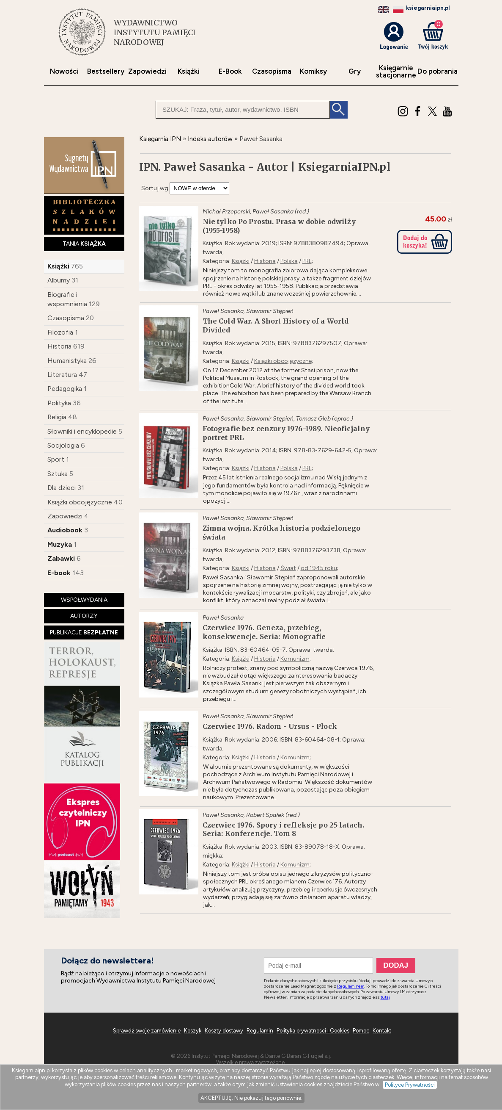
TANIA (84, 243)
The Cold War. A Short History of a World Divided (276, 325)
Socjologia (63, 445)
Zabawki (61, 558)
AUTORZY (84, 616)
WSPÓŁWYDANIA (84, 599)
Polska (289, 261)
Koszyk (192, 1030)
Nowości (64, 71)
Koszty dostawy (224, 1030)
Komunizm (295, 658)
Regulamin (260, 1030)
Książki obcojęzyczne (79, 502)
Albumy (58, 280)
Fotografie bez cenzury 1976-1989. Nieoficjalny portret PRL (286, 433)
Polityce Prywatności (410, 1085)
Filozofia (60, 332)
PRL (307, 261)
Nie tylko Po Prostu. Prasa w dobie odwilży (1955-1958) (279, 226)
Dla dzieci (61, 488)
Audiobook (64, 530)
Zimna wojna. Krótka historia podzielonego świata (282, 532)
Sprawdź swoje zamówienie (147, 1030)
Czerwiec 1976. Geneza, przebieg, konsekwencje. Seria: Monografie (264, 632)
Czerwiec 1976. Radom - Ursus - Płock (270, 726)
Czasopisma (271, 71)
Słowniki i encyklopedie (82, 431)
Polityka (59, 403)
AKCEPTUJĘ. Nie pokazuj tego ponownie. (251, 1098)
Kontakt (382, 1030)
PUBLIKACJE (84, 632)
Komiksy (313, 71)
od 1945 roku (319, 568)
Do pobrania (437, 71)
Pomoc (361, 1030)
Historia (59, 346)
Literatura (62, 375)
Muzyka (59, 544)
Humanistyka (67, 361)
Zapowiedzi (147, 71)
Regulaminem (350, 986)
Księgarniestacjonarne (396, 71)
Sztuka (57, 474)
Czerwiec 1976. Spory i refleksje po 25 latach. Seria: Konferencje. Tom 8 (284, 829)
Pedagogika (64, 389)
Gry (354, 71)
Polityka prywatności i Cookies (313, 1030)
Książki (189, 71)
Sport (55, 459)
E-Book (230, 71)
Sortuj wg (154, 188)
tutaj (385, 997)
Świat (288, 568)
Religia (56, 417)
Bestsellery (105, 71)
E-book (59, 573)
